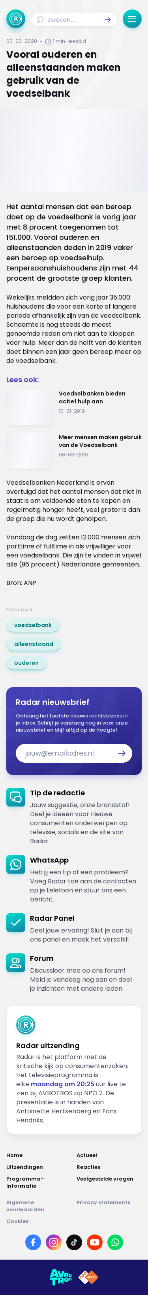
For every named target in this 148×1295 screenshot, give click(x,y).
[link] (33, 625)
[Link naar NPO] (88, 1277)
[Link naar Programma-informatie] (39, 1182)
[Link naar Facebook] (33, 1242)
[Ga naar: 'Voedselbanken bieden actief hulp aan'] (74, 407)
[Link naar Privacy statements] (109, 1206)
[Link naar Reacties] (109, 1167)
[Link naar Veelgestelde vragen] (109, 1182)
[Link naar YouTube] (95, 1242)
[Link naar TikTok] (74, 1242)
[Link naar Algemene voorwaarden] (39, 1206)
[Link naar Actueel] (109, 1155)
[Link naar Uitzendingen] (39, 1167)
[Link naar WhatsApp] (115, 1242)
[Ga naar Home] (15, 18)
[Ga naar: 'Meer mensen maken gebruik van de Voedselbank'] (74, 451)
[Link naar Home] (39, 1155)
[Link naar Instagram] (54, 1242)
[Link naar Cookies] (74, 1221)
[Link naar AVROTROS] (61, 1277)
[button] (108, 20)
